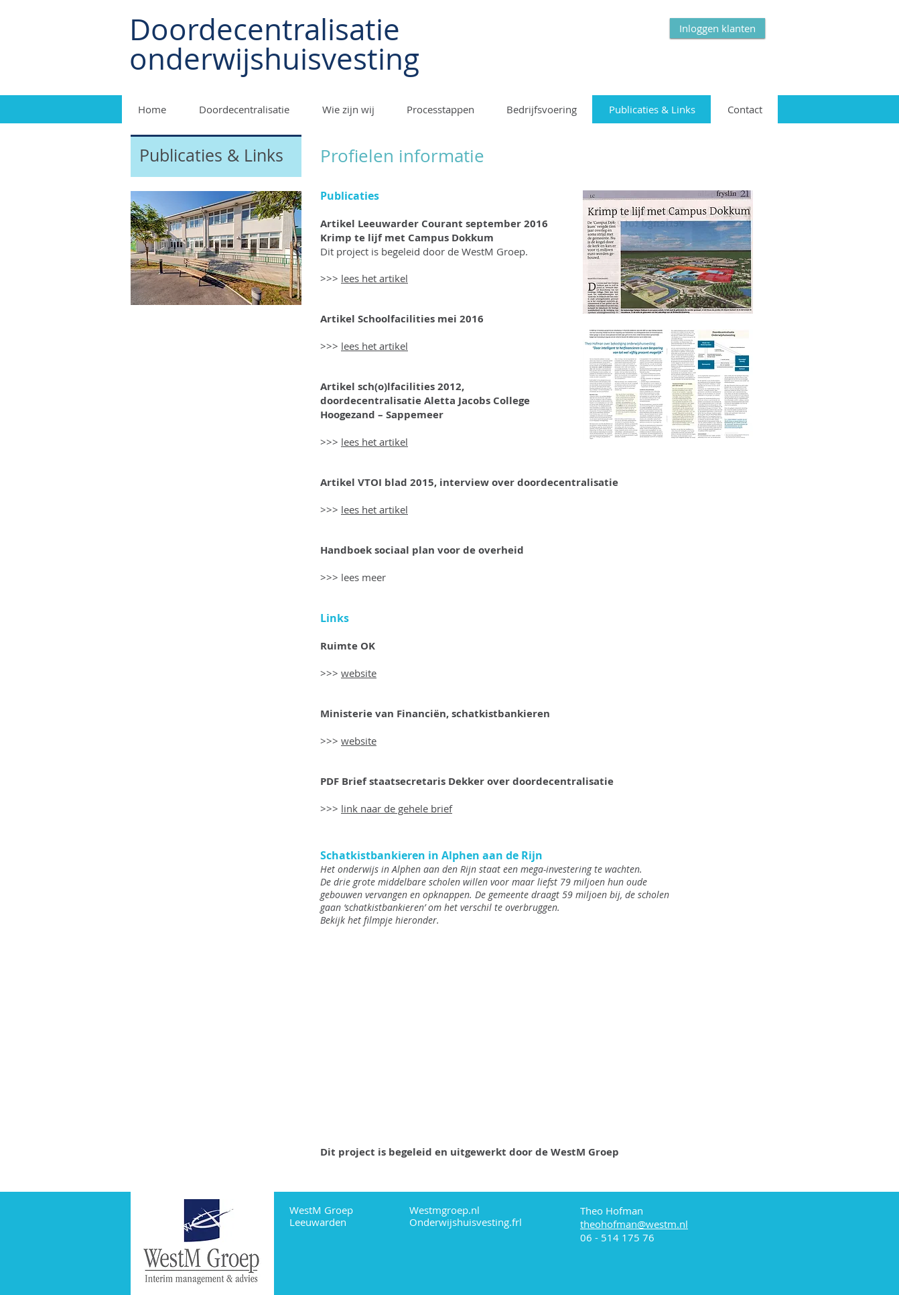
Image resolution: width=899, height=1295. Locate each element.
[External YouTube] (490, 1035)
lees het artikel (374, 278)
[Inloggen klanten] (717, 28)
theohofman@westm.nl (634, 1224)
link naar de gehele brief (396, 808)
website (358, 673)
